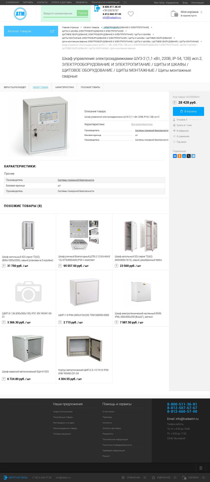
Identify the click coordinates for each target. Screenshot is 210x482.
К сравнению (181, 136)
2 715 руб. (70, 322)
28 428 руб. (185, 102)
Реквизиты (81, 2)
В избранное (181, 130)
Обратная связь (16, 477)
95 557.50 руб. (73, 266)
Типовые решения (62, 434)
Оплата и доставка (62, 2)
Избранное (165, 477)
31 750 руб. (15, 266)
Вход (185, 2)
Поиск (82, 13)
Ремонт (106, 456)
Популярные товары (63, 417)
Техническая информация (105, 2)
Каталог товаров (31, 31)
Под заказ (179, 141)
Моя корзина (192, 12)
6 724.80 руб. (16, 379)
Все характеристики (142, 124)
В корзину (188, 111)
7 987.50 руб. (129, 322)
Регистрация (197, 2)
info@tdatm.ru (63, 477)
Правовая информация (114, 450)
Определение (172, 2)
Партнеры (28, 2)
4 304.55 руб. (70, 379)
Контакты (42, 2)
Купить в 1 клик (182, 125)
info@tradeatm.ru (112, 17)
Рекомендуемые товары (65, 428)
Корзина (194, 477)
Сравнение (134, 477)
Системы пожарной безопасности (151, 130)
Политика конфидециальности (117, 445)
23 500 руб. (128, 266)
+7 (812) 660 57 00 (41, 477)
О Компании (12, 2)
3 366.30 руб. (16, 322)
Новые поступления (63, 411)
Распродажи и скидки (63, 423)
